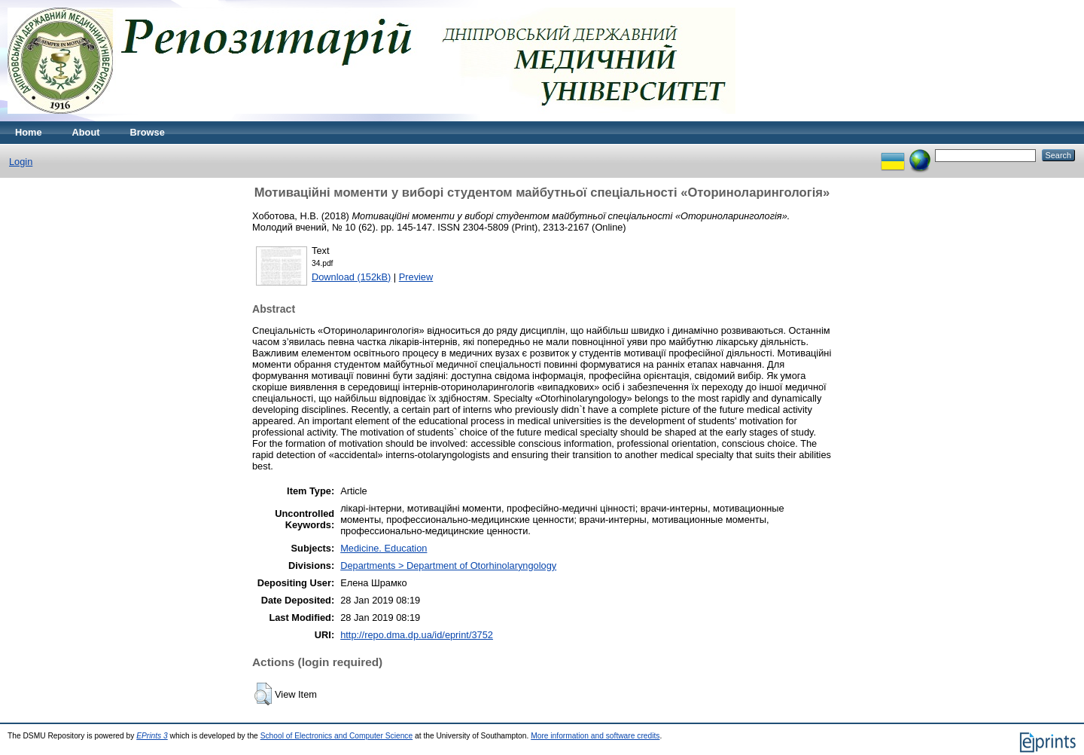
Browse (147, 132)
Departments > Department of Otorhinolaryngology (448, 565)
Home (28, 132)
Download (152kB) (351, 277)
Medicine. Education (383, 548)
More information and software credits (595, 736)
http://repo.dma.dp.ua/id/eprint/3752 (416, 634)
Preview (416, 277)
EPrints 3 (152, 736)
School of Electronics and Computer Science (336, 736)
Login (20, 161)
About (86, 132)
